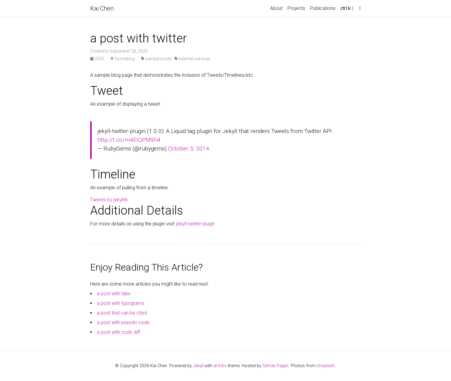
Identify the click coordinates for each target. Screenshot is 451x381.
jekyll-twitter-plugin (195, 224)
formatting (122, 58)
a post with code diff (118, 332)
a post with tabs (113, 293)
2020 (97, 58)
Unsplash (326, 365)
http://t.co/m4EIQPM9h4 (129, 139)
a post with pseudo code (123, 322)
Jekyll (198, 365)
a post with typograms (120, 303)
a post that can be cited (122, 313)
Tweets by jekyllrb (109, 200)
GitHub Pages (275, 365)
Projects (296, 8)
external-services (192, 58)
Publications (323, 8)
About (276, 8)
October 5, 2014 (188, 148)
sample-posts (156, 58)
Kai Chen (102, 8)
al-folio (220, 365)
